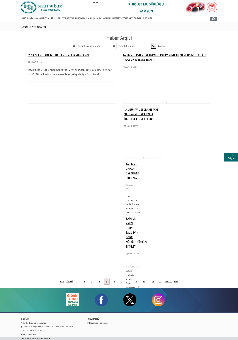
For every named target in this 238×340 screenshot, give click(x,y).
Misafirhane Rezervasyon (98, 323)
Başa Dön (161, 46)
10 (144, 281)
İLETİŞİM (147, 18)
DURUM (97, 18)
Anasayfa (27, 26)
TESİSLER (55, 18)
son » (176, 281)
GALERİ (106, 18)
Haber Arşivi (40, 26)
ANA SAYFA (28, 18)
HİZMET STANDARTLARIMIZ (126, 18)
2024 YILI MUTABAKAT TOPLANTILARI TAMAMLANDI (58, 55)
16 (153, 281)
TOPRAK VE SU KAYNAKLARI (77, 18)
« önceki (69, 281)
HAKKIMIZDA (42, 18)
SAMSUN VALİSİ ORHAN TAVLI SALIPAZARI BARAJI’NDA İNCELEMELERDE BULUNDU (141, 114)
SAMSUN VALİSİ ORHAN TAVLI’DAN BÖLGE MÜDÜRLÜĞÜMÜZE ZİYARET (136, 232)
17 (160, 281)
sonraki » (168, 281)
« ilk (62, 281)
